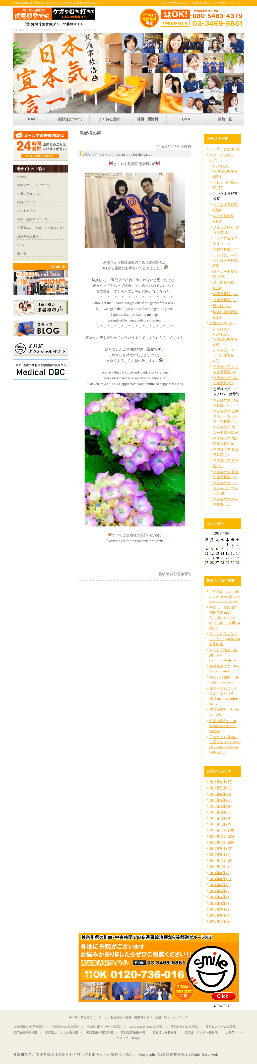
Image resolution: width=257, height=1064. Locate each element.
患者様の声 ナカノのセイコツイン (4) (225, 488)
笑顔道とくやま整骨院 (221, 1026)
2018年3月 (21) (220, 812)
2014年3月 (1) (219, 903)
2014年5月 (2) (219, 891)
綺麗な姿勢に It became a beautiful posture (223, 726)
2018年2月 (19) (220, 818)
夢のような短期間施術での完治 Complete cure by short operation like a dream (224, 617)
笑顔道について (91, 1017)
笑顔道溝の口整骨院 (184, 1026)
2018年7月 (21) (220, 788)
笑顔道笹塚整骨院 (25, 1032)
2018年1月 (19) (220, 824)
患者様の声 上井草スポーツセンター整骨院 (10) (226, 416)
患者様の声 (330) (222, 323)
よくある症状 (113, 1017)
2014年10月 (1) (220, 867)
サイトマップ (179, 1017)
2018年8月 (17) (220, 782)
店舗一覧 (161, 1017)
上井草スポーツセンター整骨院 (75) (225, 260)
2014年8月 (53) (220, 879)
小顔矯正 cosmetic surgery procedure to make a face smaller (224, 596)
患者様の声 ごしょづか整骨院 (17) (226, 355)
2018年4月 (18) (220, 806)
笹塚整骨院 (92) (225, 300)
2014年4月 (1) (219, 897)
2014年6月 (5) (219, 885)
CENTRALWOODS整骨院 (146, 1026)
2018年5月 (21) (220, 800)
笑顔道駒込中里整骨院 (29, 1026)
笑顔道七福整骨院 (165, 1032)
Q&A (149, 1017)
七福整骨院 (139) (226, 249)
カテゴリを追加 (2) (224, 149)
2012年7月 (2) (219, 921)
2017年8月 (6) (219, 855)
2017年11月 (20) (221, 836)
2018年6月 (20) (220, 794)
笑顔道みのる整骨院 (65, 1026)
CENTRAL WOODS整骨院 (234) (225, 171)
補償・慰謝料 (134, 1017)
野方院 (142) (222, 306)
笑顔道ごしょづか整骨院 (61, 1032)
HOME (73, 1017)
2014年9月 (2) (219, 873)
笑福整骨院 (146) (226, 294)
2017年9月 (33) (220, 848)
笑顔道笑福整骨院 (133, 1032)
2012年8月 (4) (219, 915)
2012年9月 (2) (219, 909)
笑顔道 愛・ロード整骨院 (104, 1026)
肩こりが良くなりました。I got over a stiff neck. (224, 639)
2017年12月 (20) (221, 830)
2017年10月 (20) (221, 842)
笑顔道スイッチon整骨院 (201, 1032)
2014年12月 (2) (220, 861)
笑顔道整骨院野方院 (99, 1032)
